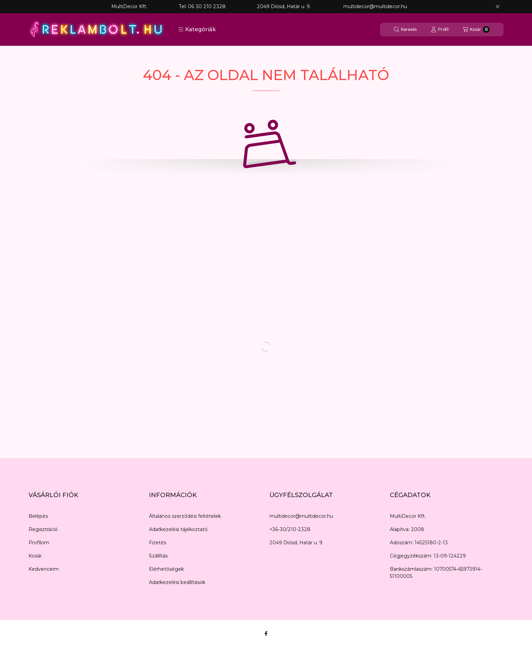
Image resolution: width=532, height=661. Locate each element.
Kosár (35, 556)
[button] (197, 29)
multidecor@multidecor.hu (301, 516)
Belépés (38, 516)
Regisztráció (43, 529)
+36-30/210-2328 (289, 529)
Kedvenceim (43, 569)
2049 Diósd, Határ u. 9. (296, 543)
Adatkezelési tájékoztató (178, 529)
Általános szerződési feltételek (185, 516)
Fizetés (157, 543)
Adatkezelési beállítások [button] (177, 582)
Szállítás (158, 556)
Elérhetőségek (166, 569)
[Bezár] (498, 6)
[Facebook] (266, 633)
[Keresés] (405, 29)
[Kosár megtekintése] (476, 29)
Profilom (38, 543)
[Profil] (440, 29)
